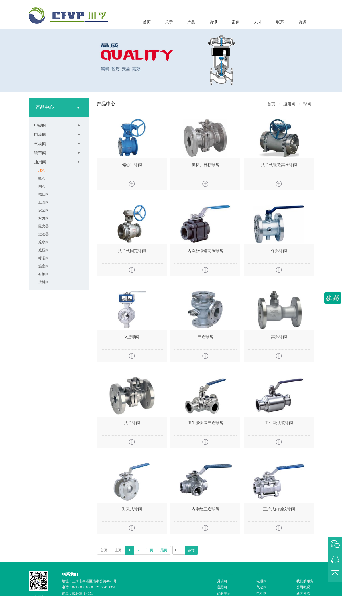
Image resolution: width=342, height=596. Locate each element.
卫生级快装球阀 (279, 423)
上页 (118, 550)
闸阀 (41, 186)
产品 (191, 22)
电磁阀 (40, 125)
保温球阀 (279, 250)
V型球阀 (132, 336)
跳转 (191, 550)
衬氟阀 (43, 274)
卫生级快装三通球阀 (205, 423)
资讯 (213, 22)
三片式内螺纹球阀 (279, 509)
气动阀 (40, 143)
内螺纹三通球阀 (205, 509)
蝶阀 (41, 178)
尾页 (163, 550)
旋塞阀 (43, 266)
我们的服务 (305, 581)
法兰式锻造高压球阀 (279, 164)
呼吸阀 (43, 258)
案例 (236, 22)
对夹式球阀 (132, 509)
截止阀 (43, 194)
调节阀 (40, 152)
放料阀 (43, 282)
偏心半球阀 (132, 164)
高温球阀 (279, 336)
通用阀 (40, 162)
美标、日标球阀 (205, 164)
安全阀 (43, 210)
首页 (147, 22)
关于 (169, 22)
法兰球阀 (132, 423)
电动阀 (40, 134)
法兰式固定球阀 (132, 250)
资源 (302, 22)
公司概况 (303, 587)
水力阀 (43, 218)
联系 (280, 22)
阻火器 (43, 226)
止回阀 (43, 202)
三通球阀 (205, 336)
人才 (258, 22)
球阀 (41, 170)
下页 (149, 550)
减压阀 (43, 250)
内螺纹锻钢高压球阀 (205, 250)
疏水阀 (43, 242)
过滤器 (43, 234)
